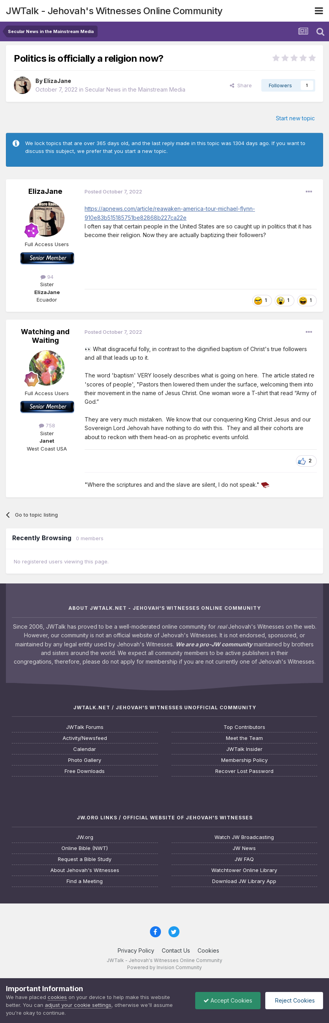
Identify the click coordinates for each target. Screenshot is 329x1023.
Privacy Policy (136, 950)
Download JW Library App (244, 881)
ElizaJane (57, 80)
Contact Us (176, 950)
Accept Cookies (227, 1000)
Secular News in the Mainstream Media (135, 89)
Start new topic (295, 118)
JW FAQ (244, 859)
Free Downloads (85, 771)
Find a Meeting (85, 881)
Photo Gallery (84, 760)
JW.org (84, 837)
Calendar (84, 749)
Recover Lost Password (244, 771)
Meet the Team (244, 738)
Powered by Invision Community (164, 967)
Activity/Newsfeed (85, 738)
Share (241, 85)
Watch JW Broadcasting (244, 837)
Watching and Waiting (45, 336)
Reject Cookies (294, 1000)
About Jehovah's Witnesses (84, 870)
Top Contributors (244, 727)
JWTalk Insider (244, 749)
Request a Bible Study (84, 859)
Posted (113, 191)
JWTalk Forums (85, 727)
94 (47, 277)
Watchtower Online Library (244, 870)
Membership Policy (244, 760)
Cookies (208, 950)
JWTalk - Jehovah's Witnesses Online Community (114, 11)
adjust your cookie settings (78, 1005)
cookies (57, 997)
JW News (244, 848)
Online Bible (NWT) (84, 848)
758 (47, 425)
